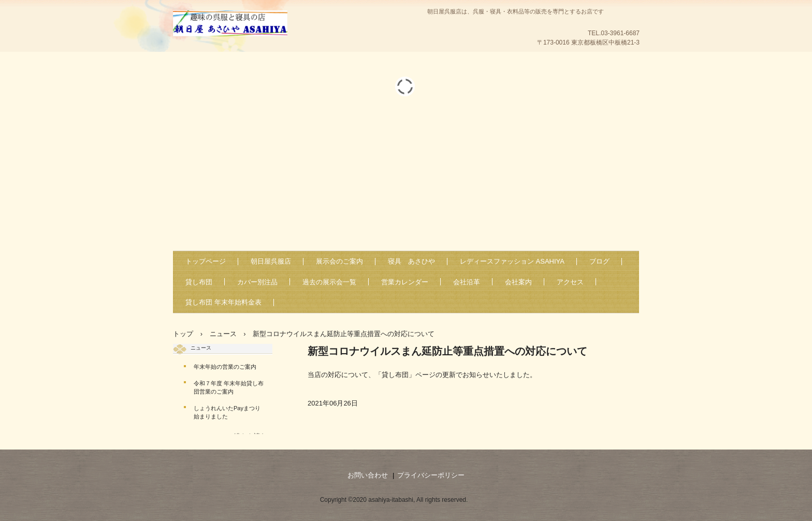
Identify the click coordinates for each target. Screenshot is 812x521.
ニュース (201, 348)
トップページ (205, 261)
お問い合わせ (367, 475)
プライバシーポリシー (431, 475)
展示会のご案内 (339, 261)
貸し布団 (198, 282)
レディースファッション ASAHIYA (512, 261)
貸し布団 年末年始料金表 (223, 302)
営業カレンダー (404, 282)
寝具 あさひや (411, 261)
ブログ (599, 261)
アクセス (570, 282)
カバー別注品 (257, 282)
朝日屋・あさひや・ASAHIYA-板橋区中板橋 (276, 36)
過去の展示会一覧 (329, 282)
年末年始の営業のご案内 (225, 367)
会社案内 (518, 282)
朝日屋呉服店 (271, 261)
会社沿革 (466, 282)
